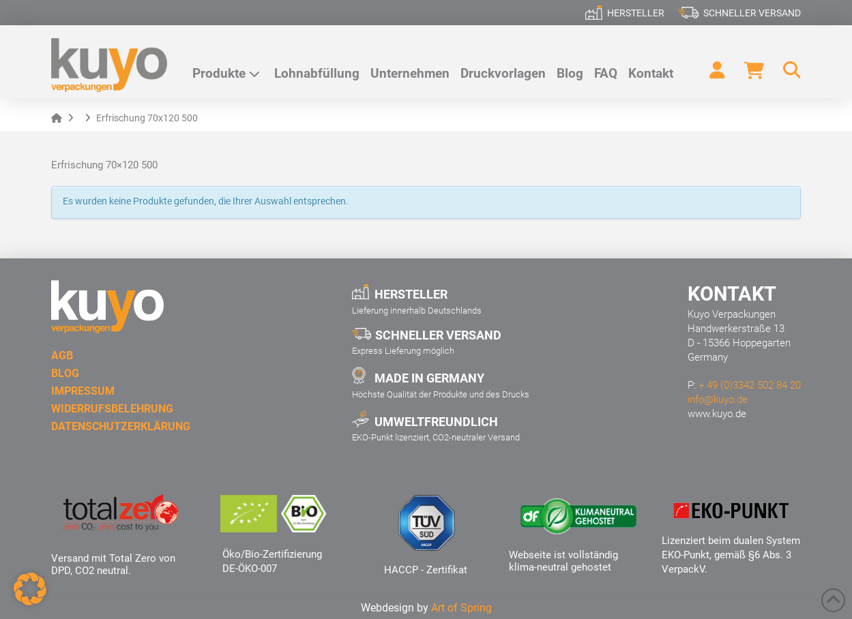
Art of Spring (461, 607)
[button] (786, 70)
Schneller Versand (752, 12)
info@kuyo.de (718, 399)
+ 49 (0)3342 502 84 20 (750, 385)
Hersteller (635, 12)
